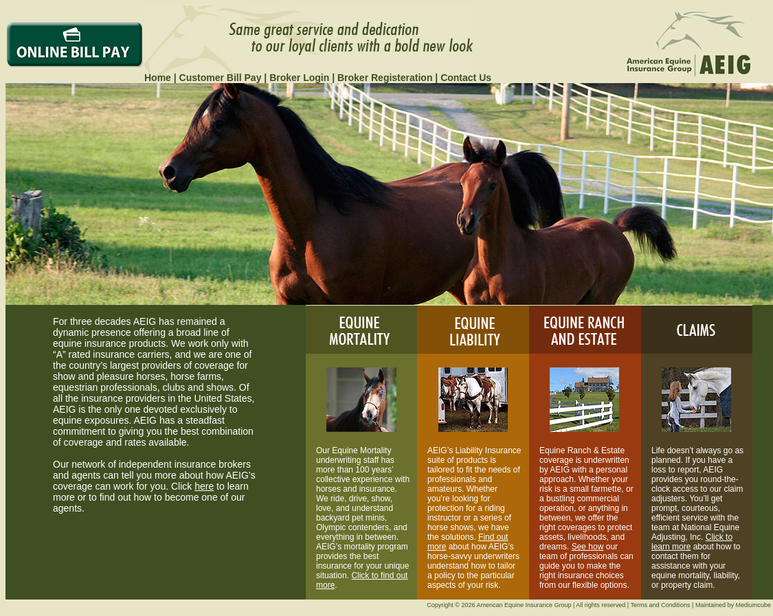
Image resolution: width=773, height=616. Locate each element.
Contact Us (465, 77)
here (204, 486)
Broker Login (299, 77)
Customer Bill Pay (220, 77)
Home (157, 77)
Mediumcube (753, 605)
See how (588, 546)
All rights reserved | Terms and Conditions (633, 605)
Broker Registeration (384, 77)
